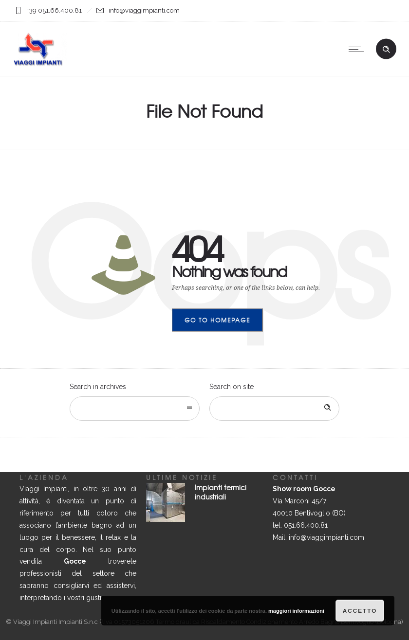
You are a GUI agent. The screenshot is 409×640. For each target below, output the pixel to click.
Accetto (359, 610)
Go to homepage (217, 320)
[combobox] (135, 408)
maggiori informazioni (296, 611)
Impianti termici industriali (220, 491)
